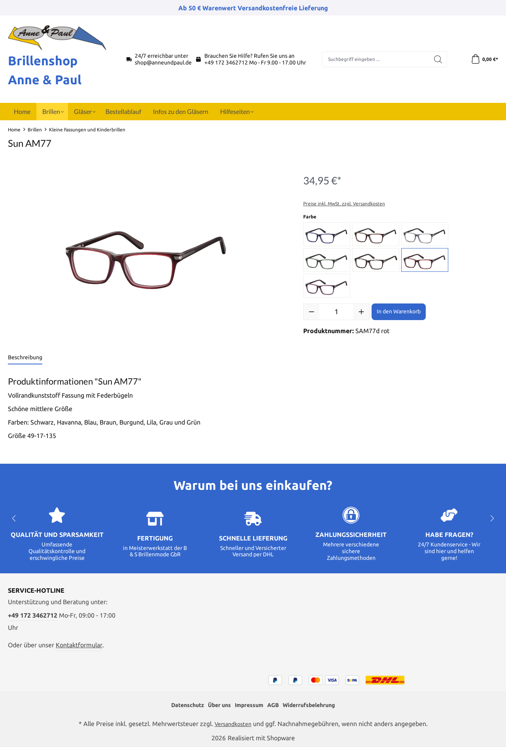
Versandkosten (233, 723)
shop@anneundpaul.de (163, 62)
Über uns (214, 704)
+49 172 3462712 (226, 62)
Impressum (247, 704)
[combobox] (375, 59)
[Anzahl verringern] (311, 312)
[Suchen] (436, 59)
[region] (147, 254)
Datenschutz (178, 704)
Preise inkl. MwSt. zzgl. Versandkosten (344, 203)
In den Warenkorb (399, 311)
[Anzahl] (336, 312)
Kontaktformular (79, 643)
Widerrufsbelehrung (316, 704)
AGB (275, 704)
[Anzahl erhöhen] (361, 312)
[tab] (25, 357)
